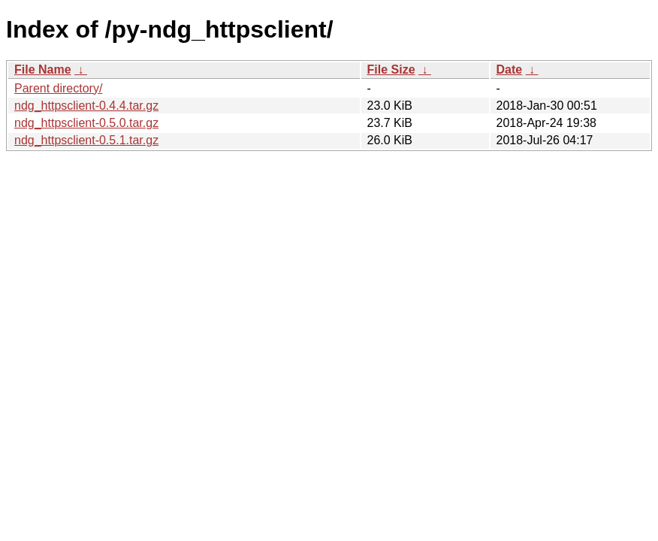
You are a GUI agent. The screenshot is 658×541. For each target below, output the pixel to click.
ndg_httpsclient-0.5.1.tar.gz (86, 140)
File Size (391, 69)
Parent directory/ (58, 88)
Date (510, 69)
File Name (42, 69)
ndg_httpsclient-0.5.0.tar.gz (86, 122)
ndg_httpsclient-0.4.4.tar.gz (86, 105)
